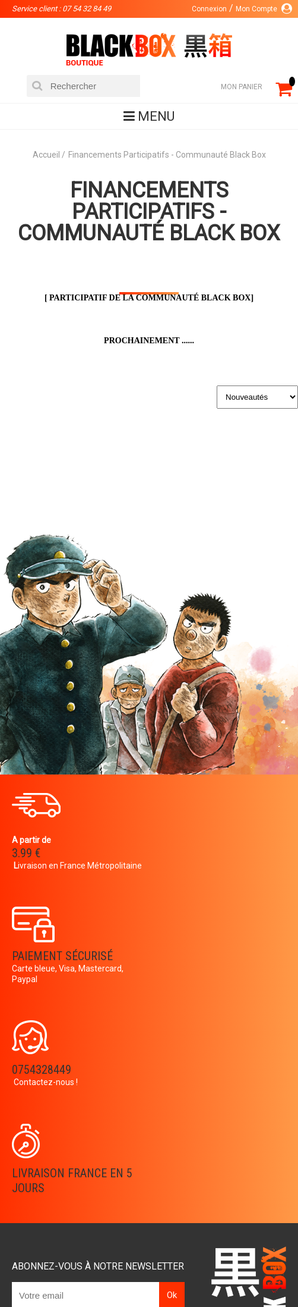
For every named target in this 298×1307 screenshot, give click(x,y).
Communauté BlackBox (205, 1254)
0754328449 (41, 967)
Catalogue (53, 1254)
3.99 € (26, 853)
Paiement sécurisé (211, 842)
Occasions (117, 1273)
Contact (116, 1190)
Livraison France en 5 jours (221, 974)
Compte (114, 1171)
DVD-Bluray (116, 1254)
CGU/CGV (115, 1209)
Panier (111, 1152)
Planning (28, 1209)
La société (31, 1152)
